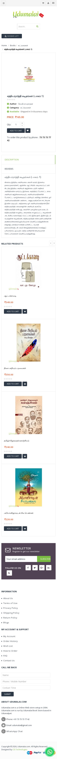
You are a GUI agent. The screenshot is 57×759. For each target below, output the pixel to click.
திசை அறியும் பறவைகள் (15, 368)
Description (12, 159)
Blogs (5, 622)
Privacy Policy (9, 608)
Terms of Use (9, 603)
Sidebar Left (12, 36)
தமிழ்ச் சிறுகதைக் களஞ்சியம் (16, 440)
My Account (8, 636)
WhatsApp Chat (14, 731)
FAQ (4, 655)
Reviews (9, 168)
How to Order (9, 650)
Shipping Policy (10, 612)
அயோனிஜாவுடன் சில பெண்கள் (18, 513)
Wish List (7, 646)
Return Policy (9, 617)
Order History (9, 641)
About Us (7, 598)
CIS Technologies (20, 749)
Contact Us (8, 660)
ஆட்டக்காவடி (10, 295)
